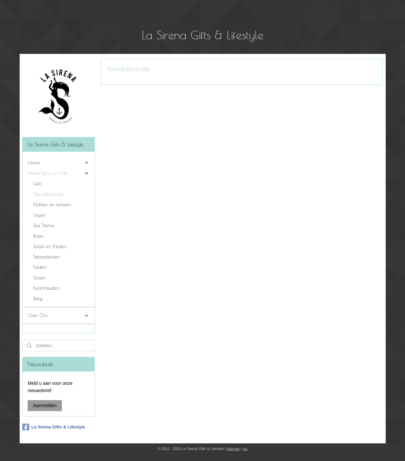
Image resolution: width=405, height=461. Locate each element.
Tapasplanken (46, 256)
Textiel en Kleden (50, 246)
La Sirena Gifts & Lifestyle (53, 427)
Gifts (37, 183)
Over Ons (58, 315)
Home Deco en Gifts (58, 173)
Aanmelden (45, 405)
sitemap (233, 449)
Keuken (40, 267)
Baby (37, 298)
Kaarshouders (46, 288)
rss (245, 449)
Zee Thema (43, 225)
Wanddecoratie (48, 194)
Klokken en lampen (52, 204)
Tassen (39, 277)
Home (58, 163)
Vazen (39, 215)
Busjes (38, 235)
